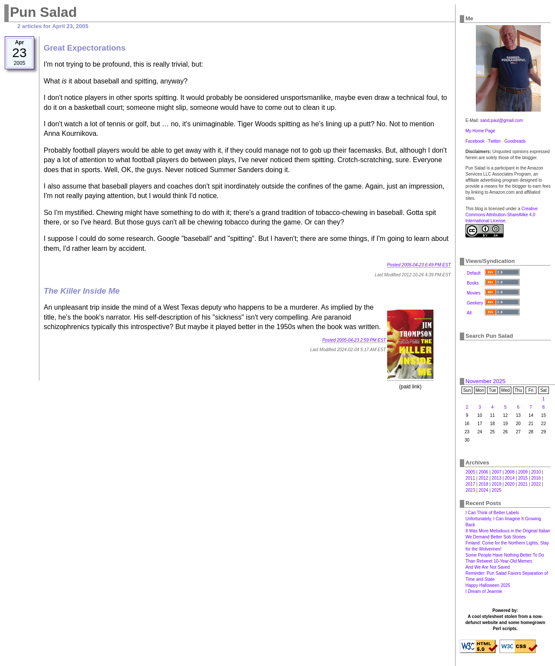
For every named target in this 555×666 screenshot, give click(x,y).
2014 (509, 478)
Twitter (494, 141)
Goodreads (515, 141)
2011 (470, 478)
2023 (470, 490)
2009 (523, 472)
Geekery (475, 303)
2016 (536, 478)
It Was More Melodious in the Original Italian (507, 530)
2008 (509, 472)
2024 (483, 490)
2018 (483, 484)
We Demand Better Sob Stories (495, 537)
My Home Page (480, 130)
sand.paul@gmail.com (501, 120)
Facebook (474, 141)
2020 (509, 484)
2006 (483, 472)
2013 (496, 478)
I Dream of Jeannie (483, 591)
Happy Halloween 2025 (487, 585)
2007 (496, 472)
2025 (496, 490)
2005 (470, 472)
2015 (523, 478)
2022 (536, 484)
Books (473, 283)
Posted (419, 265)
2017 (470, 484)
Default (474, 273)
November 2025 (485, 381)
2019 (496, 484)
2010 (536, 472)
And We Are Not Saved (487, 567)
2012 (483, 478)
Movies (474, 293)
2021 (523, 484)
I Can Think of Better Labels (492, 512)
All (469, 313)
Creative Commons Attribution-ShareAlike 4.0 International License (501, 214)
